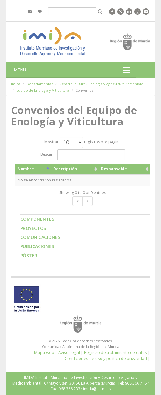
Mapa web (44, 352)
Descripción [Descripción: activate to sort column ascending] (65, 168)
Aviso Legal (69, 352)
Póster (28, 255)
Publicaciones (37, 246)
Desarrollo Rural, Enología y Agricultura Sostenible (101, 83)
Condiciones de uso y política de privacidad (106, 358)
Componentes (37, 219)
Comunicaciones (40, 237)
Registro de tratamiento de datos (115, 352)
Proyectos (33, 228)
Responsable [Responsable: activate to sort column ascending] (114, 168)
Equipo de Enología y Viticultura (42, 90)
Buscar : (82, 154)
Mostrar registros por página (82, 142)
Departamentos (40, 83)
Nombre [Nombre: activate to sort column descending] (26, 168)
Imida (15, 83)
